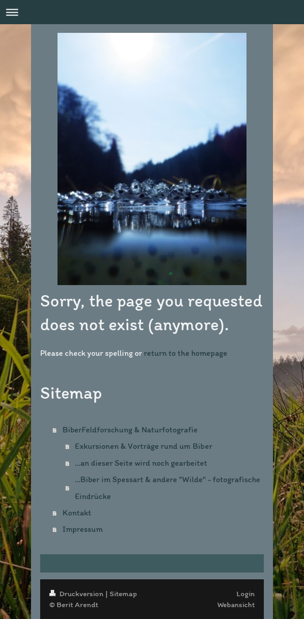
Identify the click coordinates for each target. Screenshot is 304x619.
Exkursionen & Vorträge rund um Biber (143, 446)
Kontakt (77, 513)
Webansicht (236, 604)
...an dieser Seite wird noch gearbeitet (141, 463)
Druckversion (77, 593)
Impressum (83, 529)
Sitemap (123, 593)
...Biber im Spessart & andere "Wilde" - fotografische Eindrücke (167, 487)
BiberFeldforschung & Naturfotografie (130, 430)
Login (245, 593)
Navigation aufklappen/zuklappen (152, 12)
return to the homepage (185, 353)
